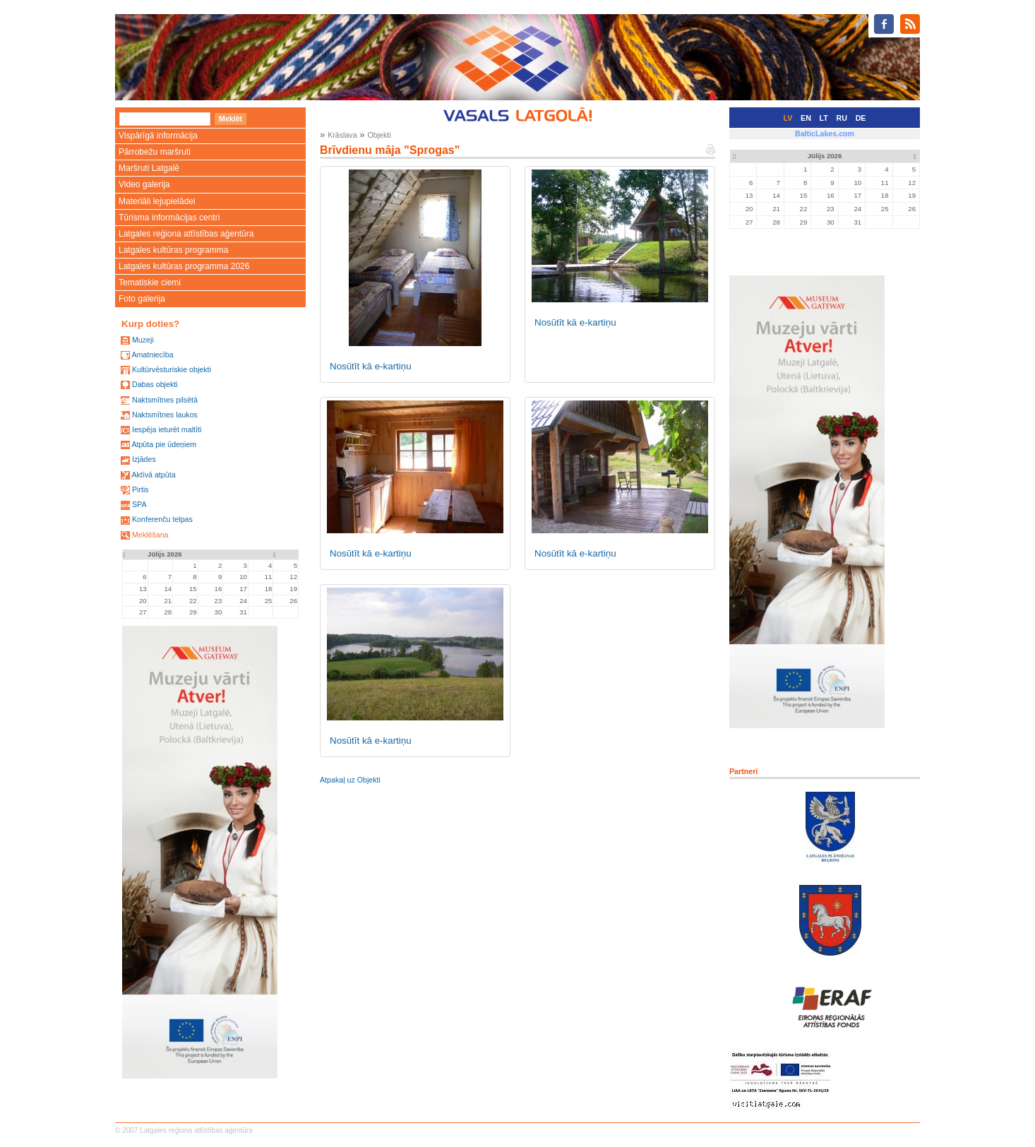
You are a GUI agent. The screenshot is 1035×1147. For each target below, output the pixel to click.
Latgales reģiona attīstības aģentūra (186, 234)
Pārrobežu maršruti (155, 152)
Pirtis (140, 489)
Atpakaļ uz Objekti (350, 779)
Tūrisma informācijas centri (169, 217)
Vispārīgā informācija (158, 136)
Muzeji (143, 339)
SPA (139, 504)
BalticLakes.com (824, 133)
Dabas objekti (155, 384)
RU (842, 118)
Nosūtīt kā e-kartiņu (371, 366)
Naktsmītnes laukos (165, 414)
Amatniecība (152, 354)
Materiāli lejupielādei (157, 201)
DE (861, 118)
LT (824, 118)
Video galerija (144, 184)
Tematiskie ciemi (150, 282)
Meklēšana (150, 534)
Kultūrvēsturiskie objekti (171, 369)
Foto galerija (142, 299)
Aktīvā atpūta (153, 474)
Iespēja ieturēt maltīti (166, 429)
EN (806, 118)
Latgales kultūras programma (173, 250)
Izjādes (144, 459)
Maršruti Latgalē (149, 168)
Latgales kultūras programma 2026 (184, 266)
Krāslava (342, 135)
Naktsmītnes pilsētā (165, 400)
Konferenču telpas (162, 519)
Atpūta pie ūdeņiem (163, 444)
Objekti (378, 135)
